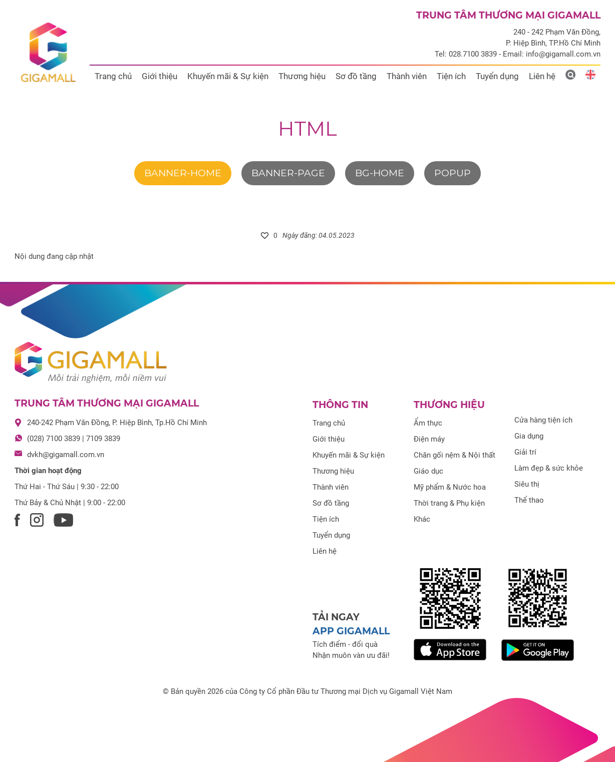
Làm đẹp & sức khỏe (548, 468)
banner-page (288, 173)
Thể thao (529, 500)
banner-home (182, 173)
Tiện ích (451, 76)
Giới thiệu (159, 76)
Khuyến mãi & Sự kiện (227, 76)
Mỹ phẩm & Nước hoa (450, 487)
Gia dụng (528, 436)
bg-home (379, 173)
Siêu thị (526, 484)
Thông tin (340, 405)
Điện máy (429, 439)
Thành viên (407, 76)
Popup (452, 173)
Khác (422, 519)
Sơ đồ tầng (356, 76)
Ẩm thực (428, 423)
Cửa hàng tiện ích (543, 420)
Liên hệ (542, 76)
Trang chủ (113, 76)
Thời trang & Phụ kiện (449, 503)
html (307, 128)
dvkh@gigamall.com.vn (65, 454)
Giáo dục (428, 471)
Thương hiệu (302, 76)
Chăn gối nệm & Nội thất (454, 455)
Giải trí (525, 452)
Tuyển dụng (497, 76)
